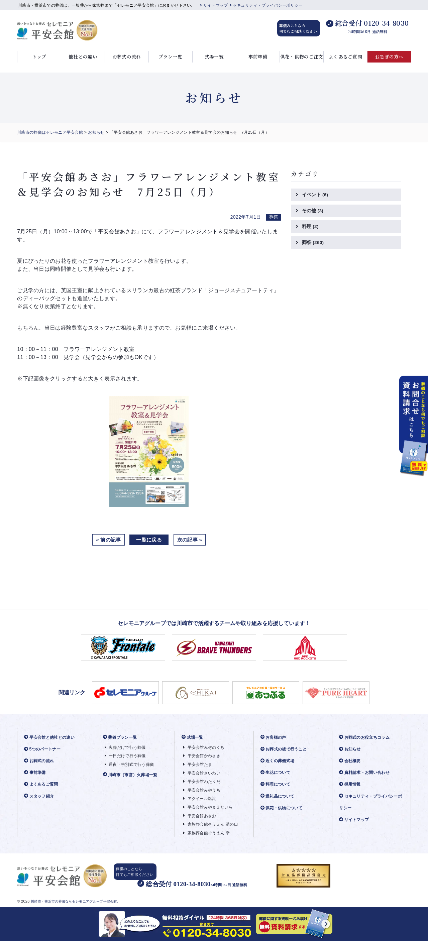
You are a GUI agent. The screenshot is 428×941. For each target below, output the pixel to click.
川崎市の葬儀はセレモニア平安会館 (50, 132)
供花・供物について (283, 808)
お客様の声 (274, 737)
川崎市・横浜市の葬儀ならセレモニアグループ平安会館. (78, 900)
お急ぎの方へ (389, 56)
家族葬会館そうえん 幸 (208, 833)
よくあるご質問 (345, 56)
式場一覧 (214, 56)
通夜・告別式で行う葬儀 (131, 764)
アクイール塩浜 (201, 798)
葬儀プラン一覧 (121, 737)
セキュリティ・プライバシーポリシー (266, 5)
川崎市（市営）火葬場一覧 (132, 774)
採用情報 (350, 784)
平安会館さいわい (203, 773)
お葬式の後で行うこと (285, 749)
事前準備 (258, 56)
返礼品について (278, 796)
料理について (276, 784)
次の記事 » (191, 540)
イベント (315, 195)
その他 (313, 211)
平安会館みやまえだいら (209, 807)
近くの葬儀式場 (278, 760)
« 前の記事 (107, 540)
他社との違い (83, 56)
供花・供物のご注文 (301, 56)
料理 (310, 227)
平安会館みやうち (203, 790)
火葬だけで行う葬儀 (127, 747)
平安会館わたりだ (203, 781)
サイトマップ (214, 5)
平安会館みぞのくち (205, 747)
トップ (39, 56)
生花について (276, 772)
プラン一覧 (170, 56)
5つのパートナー (43, 749)
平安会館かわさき (203, 755)
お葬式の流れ (126, 56)
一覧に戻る (149, 540)
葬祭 (313, 243)
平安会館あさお (201, 815)
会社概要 (350, 760)
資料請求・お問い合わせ (366, 772)
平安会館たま (198, 764)
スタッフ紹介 (40, 796)
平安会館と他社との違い (51, 737)
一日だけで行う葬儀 (127, 755)
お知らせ (96, 132)
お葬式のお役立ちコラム (366, 737)
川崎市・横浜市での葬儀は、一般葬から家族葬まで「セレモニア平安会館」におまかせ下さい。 (106, 5)
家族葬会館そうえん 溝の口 (212, 824)
